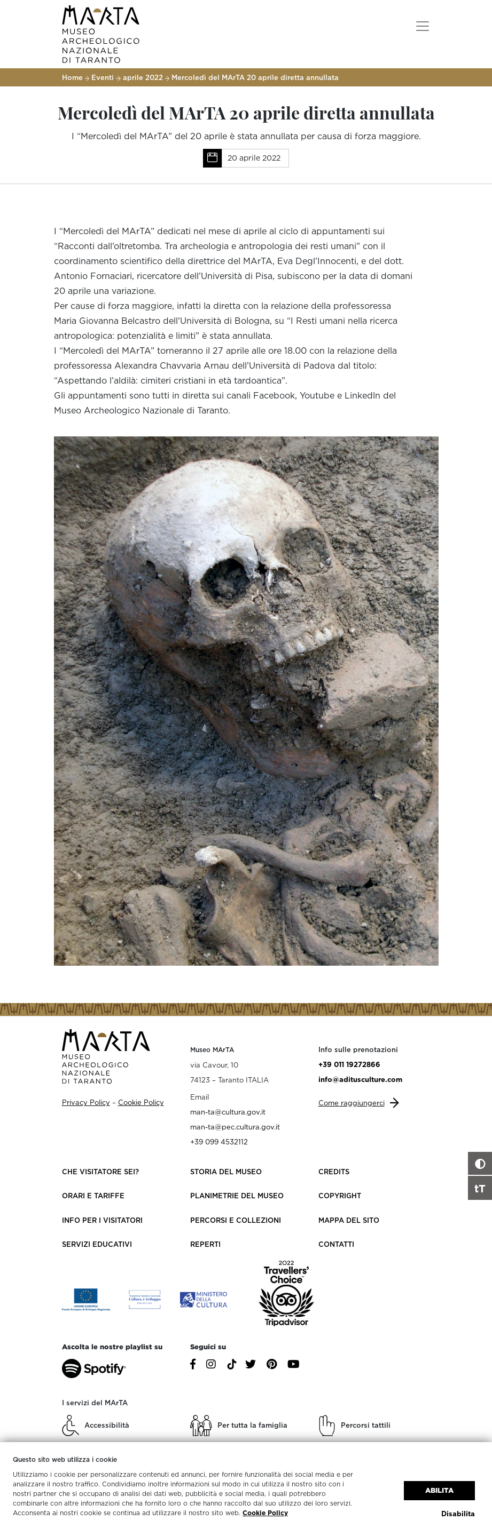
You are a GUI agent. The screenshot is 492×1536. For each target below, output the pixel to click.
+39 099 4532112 (219, 1141)
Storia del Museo (226, 1171)
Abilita (439, 1490)
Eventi (102, 77)
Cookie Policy (265, 1512)
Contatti (336, 1244)
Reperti (205, 1244)
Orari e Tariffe (93, 1195)
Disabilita (458, 1513)
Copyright (339, 1195)
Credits (333, 1171)
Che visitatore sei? (100, 1171)
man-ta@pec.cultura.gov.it (235, 1127)
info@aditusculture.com (360, 1079)
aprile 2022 (143, 77)
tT (480, 1188)
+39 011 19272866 (349, 1064)
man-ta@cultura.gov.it (227, 1112)
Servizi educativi (97, 1244)
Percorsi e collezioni (235, 1220)
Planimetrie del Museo (237, 1195)
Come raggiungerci (351, 1103)
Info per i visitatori (102, 1220)
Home (72, 77)
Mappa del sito (348, 1220)
